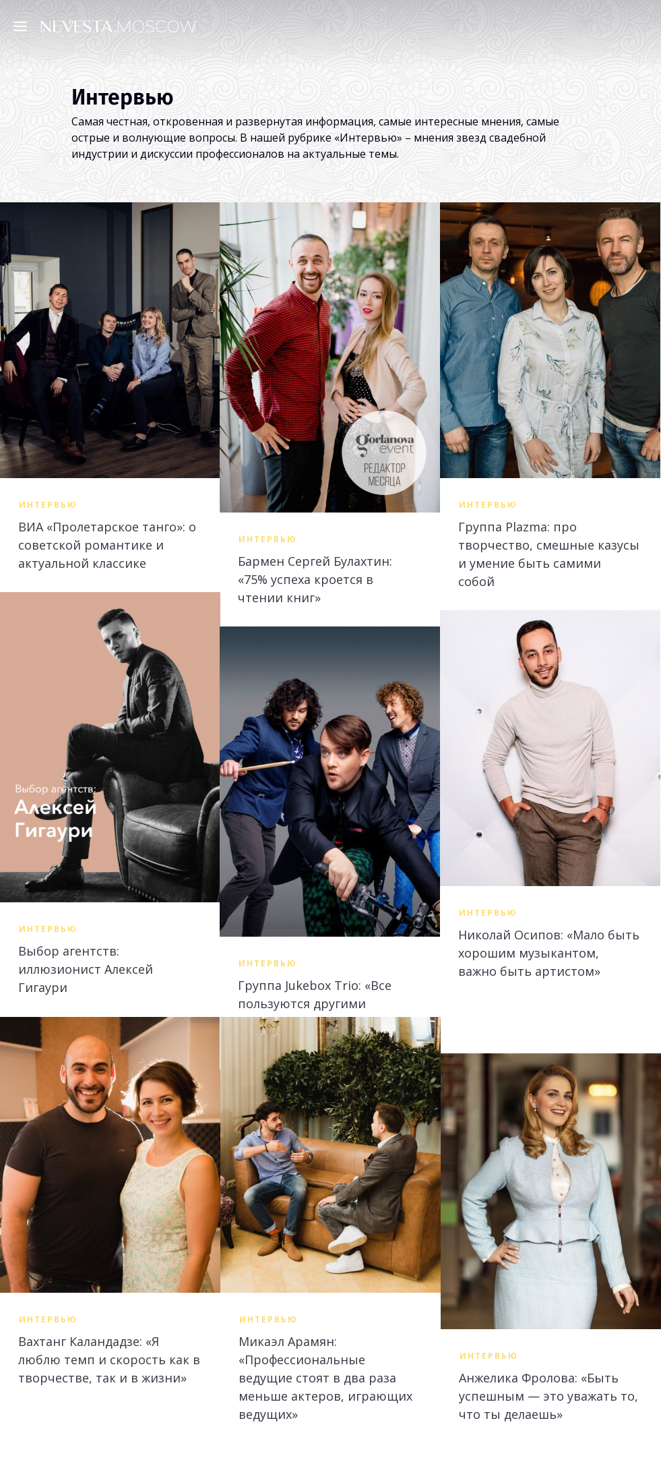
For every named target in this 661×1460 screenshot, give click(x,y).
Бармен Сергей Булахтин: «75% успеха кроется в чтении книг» (315, 579)
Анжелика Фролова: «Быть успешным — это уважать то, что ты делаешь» (548, 1396)
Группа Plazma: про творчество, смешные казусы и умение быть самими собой (548, 554)
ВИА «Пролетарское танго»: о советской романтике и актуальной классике (107, 545)
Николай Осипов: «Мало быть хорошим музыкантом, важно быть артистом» (548, 953)
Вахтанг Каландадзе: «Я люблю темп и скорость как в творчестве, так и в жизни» (109, 1359)
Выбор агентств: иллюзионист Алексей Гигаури (85, 969)
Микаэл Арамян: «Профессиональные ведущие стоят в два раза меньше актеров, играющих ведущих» (325, 1377)
